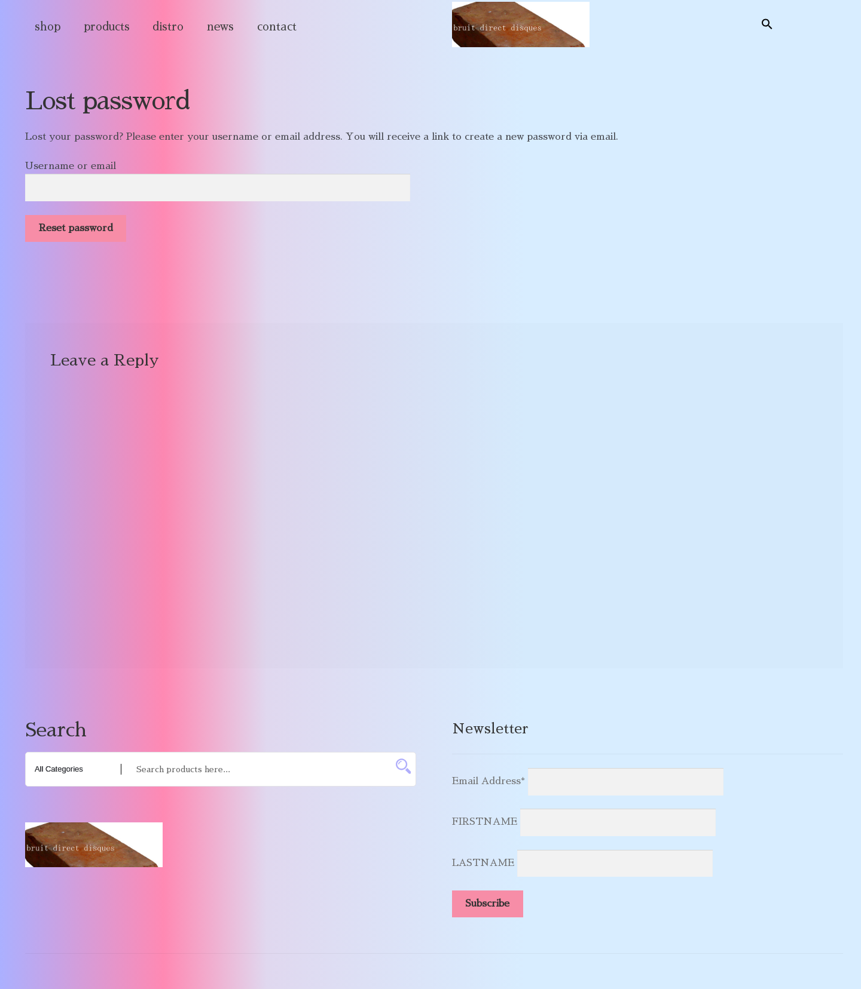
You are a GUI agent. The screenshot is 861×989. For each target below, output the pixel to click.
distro (168, 26)
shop (47, 26)
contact (277, 26)
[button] (767, 24)
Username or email (70, 166)
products (107, 26)
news (220, 26)
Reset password (76, 228)
